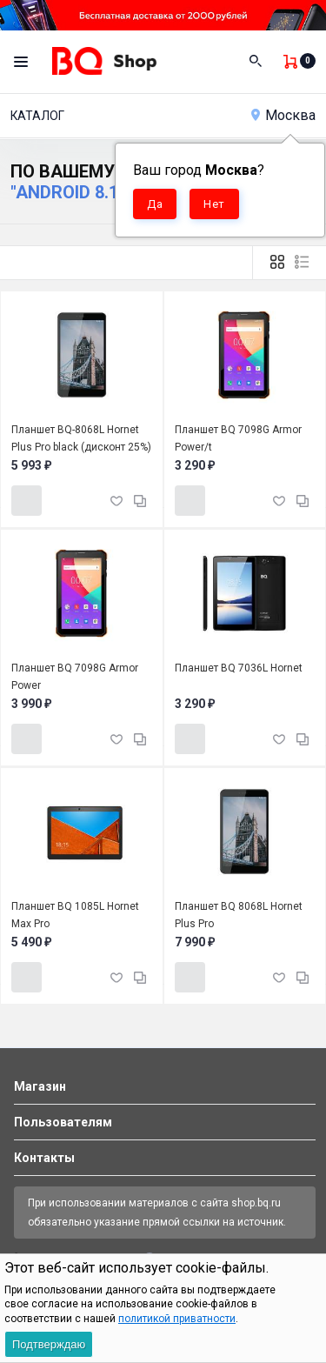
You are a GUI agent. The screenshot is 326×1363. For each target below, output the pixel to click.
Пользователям (63, 1122)
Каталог (37, 116)
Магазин (40, 1086)
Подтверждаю (48, 1344)
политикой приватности (177, 1319)
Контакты (44, 1158)
